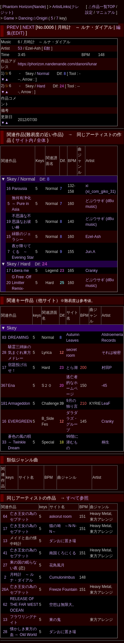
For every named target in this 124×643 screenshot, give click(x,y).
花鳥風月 (57, 565)
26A (5, 589)
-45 (104, 385)
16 (8, 188)
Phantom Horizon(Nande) (25, 6)
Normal (43, 73)
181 (4, 403)
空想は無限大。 (62, 604)
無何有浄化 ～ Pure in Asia (21, 204)
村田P (107, 367)
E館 (47, 48)
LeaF (106, 403)
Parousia (19, 188)
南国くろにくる (62, 553)
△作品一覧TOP (101, 6)
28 (4, 352)
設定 (89, 12)
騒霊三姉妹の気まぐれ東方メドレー (19, 353)
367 (4, 385)
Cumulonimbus (62, 577)
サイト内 (24, 140)
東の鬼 (55, 619)
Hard (41, 86)
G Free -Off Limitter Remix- (21, 283)
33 (4, 442)
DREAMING (18, 337)
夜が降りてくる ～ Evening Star (23, 252)
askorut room (60, 516)
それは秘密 (111, 352)
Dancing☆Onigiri (34, 18)
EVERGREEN (20, 421)
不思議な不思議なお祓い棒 (21, 222)
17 (8, 270)
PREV (13, 27)
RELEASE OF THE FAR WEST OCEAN (24, 605)
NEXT (29, 27)
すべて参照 (77, 498)
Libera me (20, 270)
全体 (41, 140)
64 (5, 516)
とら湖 (72, 367)
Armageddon (19, 403)
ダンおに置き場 (62, 541)
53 (20, 48)
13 (5, 541)
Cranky (91, 270)
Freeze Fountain (63, 589)
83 (4, 337)
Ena (11, 385)
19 (8, 221)
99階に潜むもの (72, 442)
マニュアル (105, 12)
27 (5, 565)
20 (8, 283)
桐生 (105, 442)
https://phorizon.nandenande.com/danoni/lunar (57, 64)
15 (8, 236)
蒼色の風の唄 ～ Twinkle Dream (21, 442)
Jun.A (90, 251)
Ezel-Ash (93, 236)
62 (5, 604)
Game (9, 18)
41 (5, 553)
